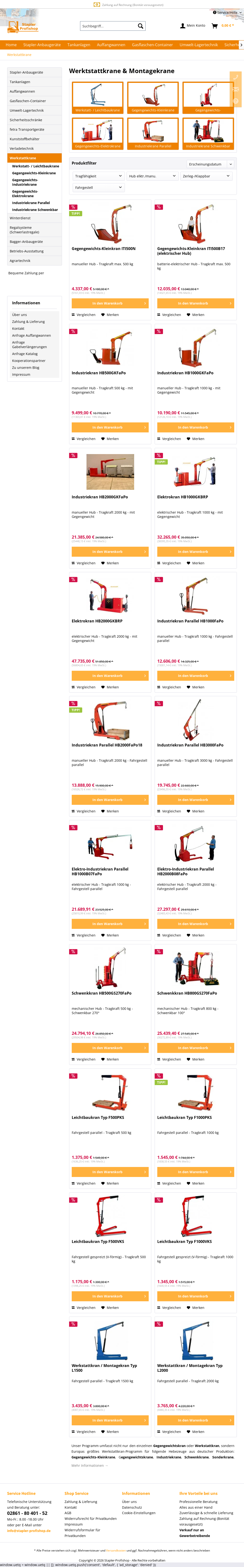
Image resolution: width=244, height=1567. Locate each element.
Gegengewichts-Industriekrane (25, 182)
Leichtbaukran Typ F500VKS (98, 1241)
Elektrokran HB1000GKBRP (182, 497)
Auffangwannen (22, 91)
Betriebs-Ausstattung (27, 251)
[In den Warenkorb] (110, 303)
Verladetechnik (22, 148)
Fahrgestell (84, 187)
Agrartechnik (20, 260)
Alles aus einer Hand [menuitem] (196, 1507)
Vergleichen (84, 314)
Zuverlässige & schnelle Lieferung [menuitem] (206, 1513)
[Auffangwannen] (111, 44)
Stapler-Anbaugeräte (26, 72)
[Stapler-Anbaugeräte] (42, 44)
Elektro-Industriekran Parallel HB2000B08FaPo (185, 871)
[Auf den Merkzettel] (110, 315)
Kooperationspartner (29, 360)
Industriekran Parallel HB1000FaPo (190, 621)
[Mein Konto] (193, 26)
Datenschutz (132, 1507)
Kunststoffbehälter (25, 139)
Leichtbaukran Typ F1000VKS (184, 1241)
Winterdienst (20, 218)
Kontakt (18, 328)
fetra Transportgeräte (27, 129)
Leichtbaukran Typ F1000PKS (184, 1117)
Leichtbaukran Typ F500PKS (98, 1117)
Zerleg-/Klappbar (196, 176)
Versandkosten (116, 1550)
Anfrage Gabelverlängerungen (29, 344)
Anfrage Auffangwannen (31, 335)
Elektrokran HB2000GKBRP (97, 621)
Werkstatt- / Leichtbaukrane (35, 166)
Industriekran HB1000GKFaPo (185, 372)
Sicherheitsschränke (26, 120)
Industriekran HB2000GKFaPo (100, 497)
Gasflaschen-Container (28, 101)
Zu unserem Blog (25, 367)
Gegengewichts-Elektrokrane (25, 193)
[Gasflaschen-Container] (152, 44)
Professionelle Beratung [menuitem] (198, 1501)
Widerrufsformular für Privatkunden (82, 1533)
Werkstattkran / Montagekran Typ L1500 (104, 1368)
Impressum (21, 374)
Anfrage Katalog (25, 353)
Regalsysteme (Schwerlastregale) (24, 229)
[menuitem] (113, 26)
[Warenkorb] (223, 26)
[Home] (11, 44)
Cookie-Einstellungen (139, 1513)
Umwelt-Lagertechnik (27, 110)
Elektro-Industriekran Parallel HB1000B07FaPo (100, 871)
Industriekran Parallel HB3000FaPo (190, 745)
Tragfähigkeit (85, 176)
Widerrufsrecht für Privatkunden (91, 1518)
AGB (68, 1513)
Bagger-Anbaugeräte (26, 241)
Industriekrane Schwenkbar (35, 209)
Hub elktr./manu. (142, 176)
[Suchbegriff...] (113, 26)
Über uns (19, 314)
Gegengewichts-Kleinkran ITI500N (104, 248)
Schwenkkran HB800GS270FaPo (187, 993)
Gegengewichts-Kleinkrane (34, 173)
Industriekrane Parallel (31, 202)
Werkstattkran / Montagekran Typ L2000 (190, 1368)
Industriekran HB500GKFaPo (99, 372)
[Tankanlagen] (79, 44)
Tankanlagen (20, 82)
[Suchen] (141, 26)
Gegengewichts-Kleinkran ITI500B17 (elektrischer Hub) (191, 251)
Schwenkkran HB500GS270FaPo (102, 993)
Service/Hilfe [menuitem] (225, 12)
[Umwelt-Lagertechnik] (198, 44)
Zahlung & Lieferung (28, 321)
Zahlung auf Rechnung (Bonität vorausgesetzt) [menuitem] (204, 1521)
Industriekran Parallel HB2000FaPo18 (107, 745)
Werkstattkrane (23, 158)
